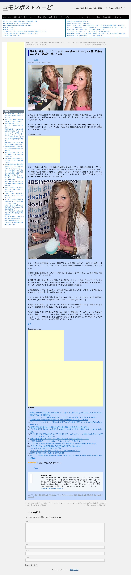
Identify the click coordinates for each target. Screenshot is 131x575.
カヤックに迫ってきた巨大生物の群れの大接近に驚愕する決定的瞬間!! (14, 213)
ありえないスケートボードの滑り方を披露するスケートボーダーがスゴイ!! (14, 154)
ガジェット (81, 17)
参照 (29, 324)
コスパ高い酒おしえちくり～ (11, 35)
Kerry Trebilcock (63, 495)
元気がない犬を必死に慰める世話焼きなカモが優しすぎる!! (20, 33)
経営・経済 (18, 17)
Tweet (36, 60)
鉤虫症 (99, 495)
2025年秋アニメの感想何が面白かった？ (78, 21)
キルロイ (48, 62)
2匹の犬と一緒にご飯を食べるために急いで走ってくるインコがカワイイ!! (14, 195)
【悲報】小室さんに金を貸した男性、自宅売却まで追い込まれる (85, 29)
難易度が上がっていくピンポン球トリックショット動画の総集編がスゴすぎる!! (14, 178)
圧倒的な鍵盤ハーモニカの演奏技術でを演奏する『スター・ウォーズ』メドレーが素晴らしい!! (14, 131)
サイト (27, 557)
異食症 (84, 495)
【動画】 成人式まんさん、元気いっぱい (78, 23)
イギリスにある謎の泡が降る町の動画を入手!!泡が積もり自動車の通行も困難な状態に (63, 443)
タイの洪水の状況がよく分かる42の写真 (46, 448)
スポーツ (32, 17)
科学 (50, 17)
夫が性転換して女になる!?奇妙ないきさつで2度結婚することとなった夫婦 (59, 420)
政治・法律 (7, 17)
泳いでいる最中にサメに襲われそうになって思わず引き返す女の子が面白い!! (14, 189)
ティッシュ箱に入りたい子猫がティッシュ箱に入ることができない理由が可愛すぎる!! (14, 172)
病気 (88, 495)
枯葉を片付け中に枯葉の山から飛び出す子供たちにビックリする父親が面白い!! (14, 207)
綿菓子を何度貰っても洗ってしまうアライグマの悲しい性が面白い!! (14, 125)
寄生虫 (80, 495)
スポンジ (71, 495)
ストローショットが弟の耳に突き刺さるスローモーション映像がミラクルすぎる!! (14, 201)
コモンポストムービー (27, 9)
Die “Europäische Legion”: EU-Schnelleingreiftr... (17, 23)
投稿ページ (117, 17)
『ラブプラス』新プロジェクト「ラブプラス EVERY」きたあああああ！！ (88, 31)
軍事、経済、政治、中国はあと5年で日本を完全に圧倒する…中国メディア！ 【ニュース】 (94, 37)
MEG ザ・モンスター (9, 27)
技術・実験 (58, 17)
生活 (46, 495)
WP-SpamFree (74, 570)
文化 (25, 17)
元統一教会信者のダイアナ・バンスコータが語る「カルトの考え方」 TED (59, 439)
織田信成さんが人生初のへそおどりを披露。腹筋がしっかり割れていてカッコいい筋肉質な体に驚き (96, 33)
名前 (26, 544)
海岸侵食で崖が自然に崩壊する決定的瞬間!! (47, 453)
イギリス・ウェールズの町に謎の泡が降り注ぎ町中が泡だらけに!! (56, 446)
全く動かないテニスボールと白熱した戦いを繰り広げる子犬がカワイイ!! (24, 31)
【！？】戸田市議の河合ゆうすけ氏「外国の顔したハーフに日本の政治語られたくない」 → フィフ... (96, 27)
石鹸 (95, 495)
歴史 (45, 17)
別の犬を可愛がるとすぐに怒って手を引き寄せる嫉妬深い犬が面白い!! (14, 148)
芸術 (88, 17)
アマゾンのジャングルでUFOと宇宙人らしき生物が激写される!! (55, 451)
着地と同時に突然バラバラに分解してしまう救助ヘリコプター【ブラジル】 (59, 427)
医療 (75, 495)
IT (73, 17)
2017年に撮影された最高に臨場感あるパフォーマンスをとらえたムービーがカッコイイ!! (14, 166)
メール (27, 551)
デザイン (67, 17)
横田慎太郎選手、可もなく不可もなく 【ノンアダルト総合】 (85, 35)
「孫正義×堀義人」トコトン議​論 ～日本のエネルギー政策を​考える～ (57, 441)
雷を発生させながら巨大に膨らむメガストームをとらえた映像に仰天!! (14, 160)
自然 (53, 495)
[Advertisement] (44, 149)
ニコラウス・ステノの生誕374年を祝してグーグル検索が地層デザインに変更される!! (63, 417)
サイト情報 (96, 17)
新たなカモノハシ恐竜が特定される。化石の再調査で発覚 (20, 21)
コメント (28, 521)
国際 (39, 17)
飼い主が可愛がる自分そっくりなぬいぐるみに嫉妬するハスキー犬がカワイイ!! (14, 222)
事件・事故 (38, 495)
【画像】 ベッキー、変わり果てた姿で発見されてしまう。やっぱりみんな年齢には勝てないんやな (95, 25)
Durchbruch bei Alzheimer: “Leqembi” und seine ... (17, 25)
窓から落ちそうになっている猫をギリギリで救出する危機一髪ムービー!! (14, 183)
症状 (91, 495)
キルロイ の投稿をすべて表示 (52, 488)
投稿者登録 (107, 17)
